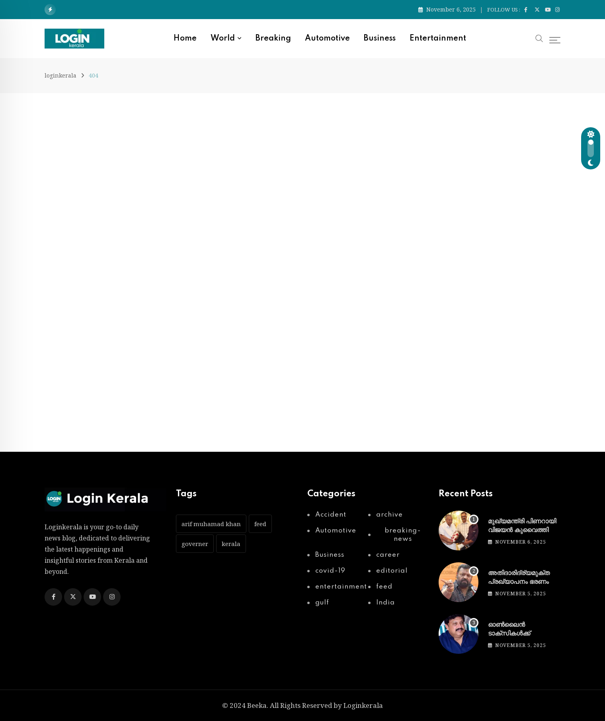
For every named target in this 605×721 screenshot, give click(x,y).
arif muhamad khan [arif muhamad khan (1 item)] (211, 524)
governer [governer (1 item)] (195, 544)
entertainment (438, 39)
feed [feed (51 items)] (260, 524)
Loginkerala (363, 705)
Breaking (273, 39)
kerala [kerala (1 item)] (231, 544)
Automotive (327, 39)
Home (185, 39)
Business (380, 39)
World (223, 39)
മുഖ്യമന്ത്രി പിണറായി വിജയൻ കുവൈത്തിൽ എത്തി (522, 530)
